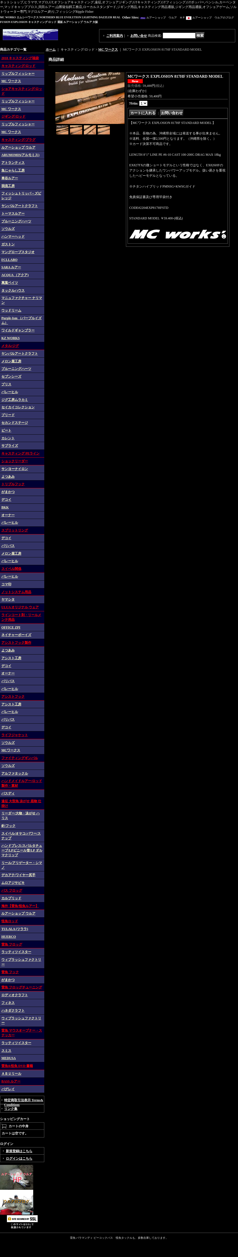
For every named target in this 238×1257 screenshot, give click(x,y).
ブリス (6, 384)
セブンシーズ (11, 376)
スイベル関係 (11, 569)
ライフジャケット (14, 735)
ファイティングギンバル (19, 758)
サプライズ (9, 446)
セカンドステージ (14, 423)
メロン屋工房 (11, 361)
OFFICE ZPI (10, 627)
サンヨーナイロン (14, 469)
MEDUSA (8, 1058)
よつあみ (8, 477)
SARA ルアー (11, 267)
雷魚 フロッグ (11, 944)
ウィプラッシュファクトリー (21, 962)
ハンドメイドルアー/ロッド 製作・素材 (21, 783)
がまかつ (8, 492)
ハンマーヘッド (13, 236)
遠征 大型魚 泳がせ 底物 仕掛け (21, 803)
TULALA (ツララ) (14, 929)
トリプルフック (13, 484)
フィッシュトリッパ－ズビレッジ (21, 195)
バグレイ (8, 1089)
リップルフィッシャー (18, 74)
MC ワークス (11, 81)
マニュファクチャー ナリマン (21, 300)
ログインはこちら (19, 1158)
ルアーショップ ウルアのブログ (213, 17)
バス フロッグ (11, 890)
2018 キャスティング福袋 (20, 58)
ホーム (51, 49)
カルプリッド (11, 898)
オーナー (8, 515)
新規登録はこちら (19, 1151)
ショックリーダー (14, 461)
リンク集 (10, 1109)
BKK (5, 507)
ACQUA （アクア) (15, 275)
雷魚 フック (10, 972)
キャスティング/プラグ (18, 140)
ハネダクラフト (13, 1010)
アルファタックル (14, 773)
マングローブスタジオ (18, 252)
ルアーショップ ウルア (18, 147)
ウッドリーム (11, 310)
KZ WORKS (10, 338)
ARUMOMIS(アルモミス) (20, 155)
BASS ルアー (10, 1081)
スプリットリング (14, 530)
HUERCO (8, 937)
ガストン (8, 244)
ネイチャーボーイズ (16, 635)
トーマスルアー (13, 213)
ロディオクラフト (14, 995)
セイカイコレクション (18, 407)
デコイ (6, 500)
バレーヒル (9, 392)
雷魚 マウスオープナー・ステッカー (21, 1033)
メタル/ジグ (10, 346)
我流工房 (8, 186)
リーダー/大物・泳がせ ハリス (20, 815)
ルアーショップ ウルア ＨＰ (165, 17)
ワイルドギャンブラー (18, 330)
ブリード (8, 415)
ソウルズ (8, 229)
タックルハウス (13, 290)
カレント (8, 438)
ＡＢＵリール (11, 1074)
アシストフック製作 (16, 643)
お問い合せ (138, 36)
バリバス (8, 546)
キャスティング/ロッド (18, 66)
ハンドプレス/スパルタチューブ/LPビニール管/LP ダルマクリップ (21, 850)
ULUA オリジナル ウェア (20, 607)
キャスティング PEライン (20, 453)
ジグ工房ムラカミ (14, 400)
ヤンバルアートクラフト (19, 206)
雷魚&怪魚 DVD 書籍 (17, 1066)
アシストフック (13, 696)
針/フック (8, 826)
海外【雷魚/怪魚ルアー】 (20, 906)
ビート (6, 430)
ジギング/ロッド (13, 116)
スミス (6, 1051)
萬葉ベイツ (9, 283)
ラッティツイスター (16, 952)
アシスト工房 (11, 658)
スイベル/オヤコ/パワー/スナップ (21, 836)
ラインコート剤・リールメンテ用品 (21, 617)
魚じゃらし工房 (13, 170)
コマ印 (6, 584)
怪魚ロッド (9, 921)
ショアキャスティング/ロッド (21, 91)
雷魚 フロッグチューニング (21, 987)
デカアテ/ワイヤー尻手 (18, 875)
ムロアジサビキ (13, 883)
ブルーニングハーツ (16, 221)
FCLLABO (9, 260)
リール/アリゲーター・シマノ (21, 865)
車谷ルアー (9, 178)
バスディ (8, 793)
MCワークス (10, 750)
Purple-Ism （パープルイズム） (21, 320)
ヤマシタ (8, 599)
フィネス (8, 1003)
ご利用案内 (114, 36)
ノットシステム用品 (16, 592)
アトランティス (13, 163)
